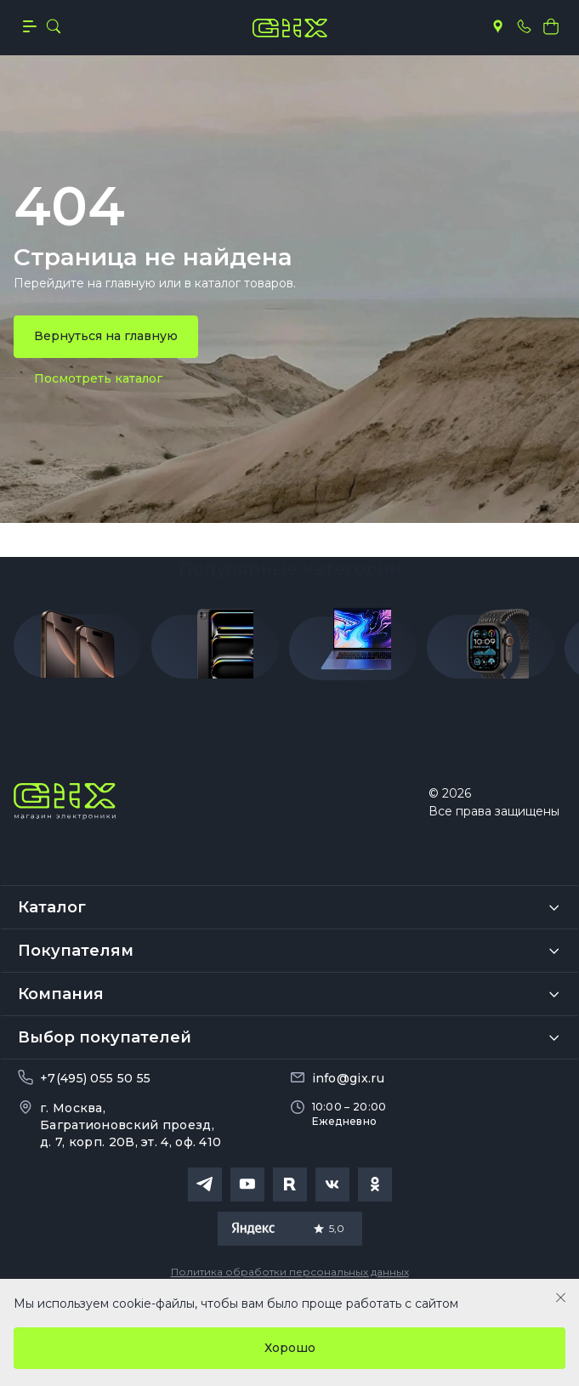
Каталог (52, 907)
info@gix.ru (348, 1078)
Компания (61, 994)
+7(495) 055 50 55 (95, 1078)
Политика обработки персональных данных (290, 1271)
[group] (77, 650)
